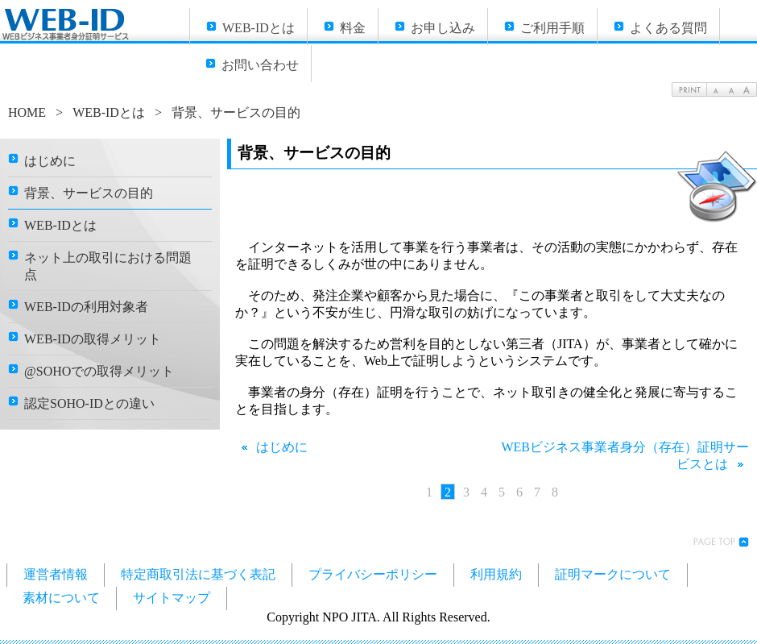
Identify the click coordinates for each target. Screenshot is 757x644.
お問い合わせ (260, 65)
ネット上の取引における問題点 (108, 266)
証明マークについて (613, 574)
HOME (27, 112)
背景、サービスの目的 (88, 193)
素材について (61, 598)
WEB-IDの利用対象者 (86, 307)
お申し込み (443, 28)
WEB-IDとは (258, 28)
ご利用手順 (552, 28)
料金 (353, 28)
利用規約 (496, 574)
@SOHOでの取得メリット (99, 371)
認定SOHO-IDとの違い (89, 403)
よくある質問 (668, 28)
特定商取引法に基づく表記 (198, 574)
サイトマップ (171, 598)
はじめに (271, 447)
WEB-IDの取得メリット (92, 339)
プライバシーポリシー (372, 574)
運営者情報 (55, 574)
